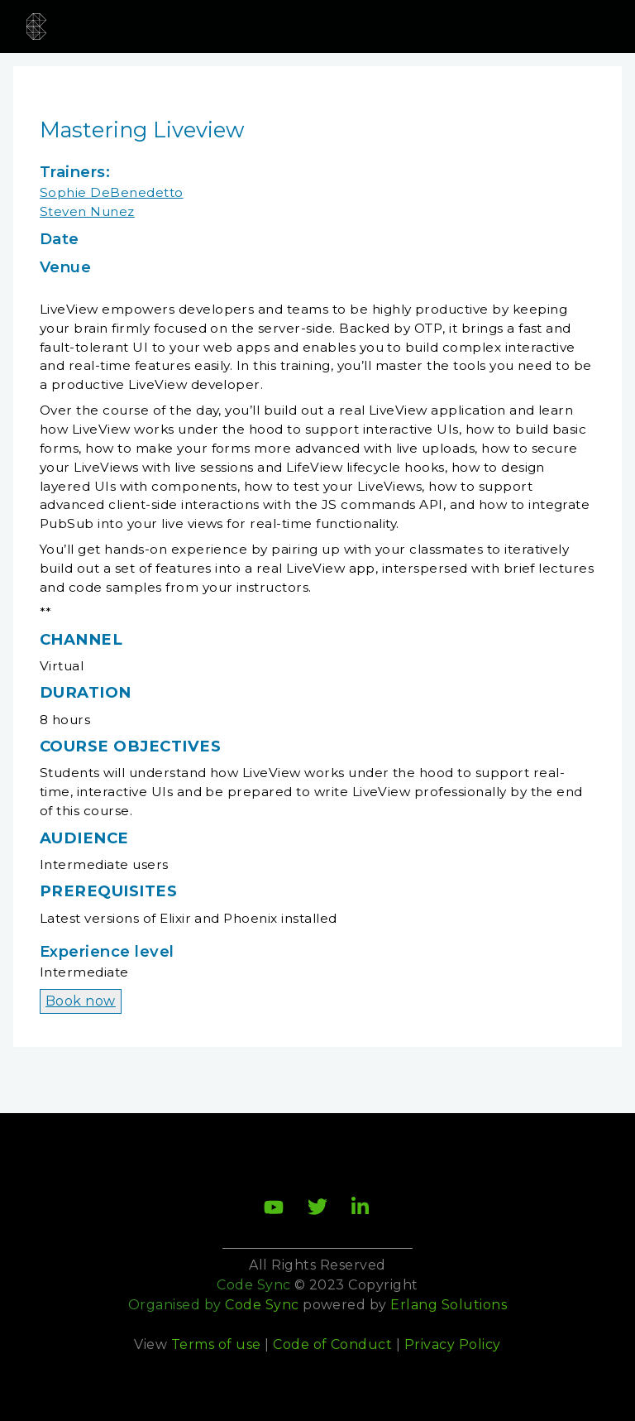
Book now (80, 1001)
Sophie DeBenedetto (112, 192)
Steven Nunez (87, 211)
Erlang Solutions (448, 1305)
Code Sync (261, 1305)
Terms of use (216, 1344)
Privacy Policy (452, 1344)
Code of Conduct (332, 1344)
